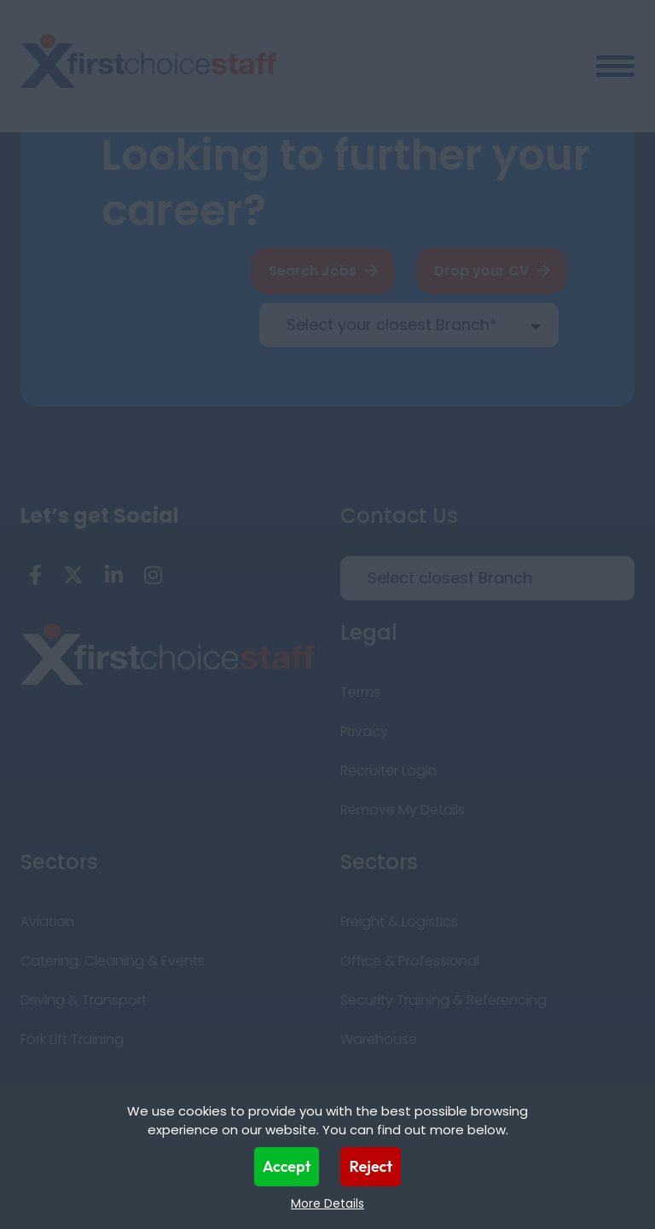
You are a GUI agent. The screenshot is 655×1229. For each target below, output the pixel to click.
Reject (370, 1166)
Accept (287, 1166)
